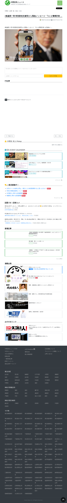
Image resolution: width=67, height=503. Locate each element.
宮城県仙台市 (28, 464)
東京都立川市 (38, 418)
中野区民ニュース (17, 2)
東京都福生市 (28, 428)
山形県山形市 (38, 464)
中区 (16, 396)
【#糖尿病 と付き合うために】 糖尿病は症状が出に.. (19, 223)
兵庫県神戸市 (18, 477)
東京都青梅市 (28, 413)
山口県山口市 (38, 485)
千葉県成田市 (58, 434)
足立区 (7, 374)
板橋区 (27, 374)
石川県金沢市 (58, 464)
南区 (56, 396)
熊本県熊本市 (48, 488)
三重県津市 (8, 472)
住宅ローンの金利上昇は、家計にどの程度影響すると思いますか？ (29, 188)
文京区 (27, 383)
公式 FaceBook (30, 349)
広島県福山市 (18, 485)
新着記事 (7, 356)
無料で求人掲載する (57, 144)
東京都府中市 (18, 428)
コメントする (53, 76)
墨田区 (7, 380)
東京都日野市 (8, 428)
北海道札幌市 (38, 459)
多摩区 (47, 403)
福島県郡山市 (18, 464)
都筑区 (47, 393)
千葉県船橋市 (8, 439)
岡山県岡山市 (28, 485)
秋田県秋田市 (58, 459)
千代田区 (47, 380)
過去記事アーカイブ (10, 363)
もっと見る (59, 258)
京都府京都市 (38, 477)
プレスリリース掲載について (53, 351)
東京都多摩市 (48, 418)
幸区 (26, 403)
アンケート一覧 (58, 198)
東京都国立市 (48, 413)
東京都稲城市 (18, 413)
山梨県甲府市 (8, 477)
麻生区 (7, 403)
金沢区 (57, 390)
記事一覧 (12, 11)
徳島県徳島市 (8, 488)
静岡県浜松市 (58, 472)
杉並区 (57, 377)
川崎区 (17, 403)
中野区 (6, 11)
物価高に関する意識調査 (16, 195)
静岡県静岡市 (38, 472)
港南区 (7, 393)
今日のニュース (9, 351)
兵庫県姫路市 (28, 477)
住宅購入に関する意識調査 (17, 193)
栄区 (26, 393)
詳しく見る (58, 136)
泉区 (26, 390)
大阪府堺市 (18, 480)
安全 (17, 11)
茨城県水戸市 (38, 444)
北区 (6, 377)
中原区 (57, 403)
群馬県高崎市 (28, 444)
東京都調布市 (58, 418)
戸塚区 (7, 396)
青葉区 (7, 390)
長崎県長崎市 (8, 493)
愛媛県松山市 (48, 485)
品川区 (27, 377)
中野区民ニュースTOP (11, 348)
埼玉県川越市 (38, 439)
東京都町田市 (38, 428)
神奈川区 (47, 390)
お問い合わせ (48, 353)
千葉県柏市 (28, 434)
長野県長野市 (28, 472)
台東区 (27, 380)
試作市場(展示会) (9, 209)
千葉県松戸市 (18, 439)
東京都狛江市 (28, 418)
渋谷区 (37, 377)
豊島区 (57, 380)
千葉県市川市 (18, 434)
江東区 (17, 377)
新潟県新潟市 (8, 467)
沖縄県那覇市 (28, 493)
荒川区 (17, 374)
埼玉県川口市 (28, 439)
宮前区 (7, 406)
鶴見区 (57, 393)
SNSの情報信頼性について (17, 191)
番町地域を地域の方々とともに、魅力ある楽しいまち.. (19, 215)
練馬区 (17, 383)
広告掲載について (50, 348)
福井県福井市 (48, 464)
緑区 (46, 396)
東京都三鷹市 (48, 428)
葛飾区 (57, 374)
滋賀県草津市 (48, 480)
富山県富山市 (18, 467)
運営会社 (27, 351)
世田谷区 (17, 380)
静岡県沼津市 (48, 472)
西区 (26, 396)
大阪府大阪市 (58, 477)
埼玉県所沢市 (8, 444)
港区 (36, 383)
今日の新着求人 (9, 353)
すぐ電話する (9, 136)
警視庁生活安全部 (45, 20)
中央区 (37, 380)
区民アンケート (9, 361)
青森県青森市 (8, 464)
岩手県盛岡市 (48, 459)
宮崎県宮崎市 (58, 488)
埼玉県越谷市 (48, 439)
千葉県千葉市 (48, 434)
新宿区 (47, 377)
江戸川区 (37, 374)
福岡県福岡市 (28, 488)
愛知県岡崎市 (28, 467)
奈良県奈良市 (48, 477)
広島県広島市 (8, 485)
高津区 (37, 403)
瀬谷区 (37, 393)
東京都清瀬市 (38, 413)
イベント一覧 (58, 180)
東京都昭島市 (8, 413)
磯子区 (37, 390)
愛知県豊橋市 (38, 467)
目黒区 (47, 383)
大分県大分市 (18, 493)
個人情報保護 (28, 354)
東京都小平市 (18, 418)
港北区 (17, 393)
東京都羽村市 (28, 423)
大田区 (47, 374)
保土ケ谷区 (38, 396)
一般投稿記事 (8, 358)
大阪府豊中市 (28, 480)
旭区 (16, 390)
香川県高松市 (58, 485)
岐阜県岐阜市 (58, 467)
